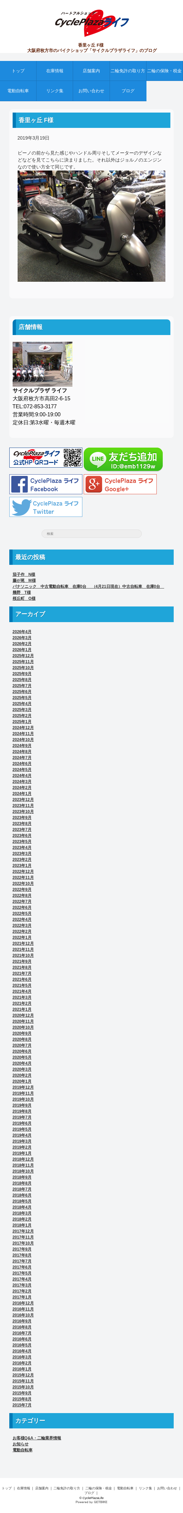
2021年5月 (22, 985)
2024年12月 (23, 727)
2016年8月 (22, 1327)
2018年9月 (22, 1177)
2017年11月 (23, 1237)
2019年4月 (22, 1135)
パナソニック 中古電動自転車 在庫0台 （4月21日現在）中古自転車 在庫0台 (88, 586)
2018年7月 (22, 1189)
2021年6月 (22, 979)
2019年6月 (22, 1123)
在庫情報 (54, 70)
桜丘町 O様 (24, 598)
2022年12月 (23, 871)
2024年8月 (22, 751)
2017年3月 (22, 1285)
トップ (18, 70)
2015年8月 (22, 1399)
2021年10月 (23, 955)
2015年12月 (23, 1375)
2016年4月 (22, 1351)
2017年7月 (22, 1261)
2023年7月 (22, 829)
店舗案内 (91, 70)
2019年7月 (22, 1117)
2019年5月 (22, 1129)
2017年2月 (22, 1291)
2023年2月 (22, 859)
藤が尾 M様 (24, 580)
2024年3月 (22, 781)
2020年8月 (22, 1039)
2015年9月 (22, 1393)
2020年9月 (22, 1033)
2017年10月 (23, 1243)
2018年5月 (22, 1201)
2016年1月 (22, 1369)
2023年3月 (22, 853)
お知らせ (21, 1444)
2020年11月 (23, 1021)
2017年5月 (22, 1273)
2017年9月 (22, 1249)
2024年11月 (23, 733)
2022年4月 (22, 919)
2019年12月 (23, 1087)
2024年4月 (22, 775)
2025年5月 (22, 697)
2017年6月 (22, 1267)
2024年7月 (22, 757)
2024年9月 (22, 745)
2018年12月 (23, 1159)
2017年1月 (22, 1297)
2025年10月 (23, 667)
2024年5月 (22, 769)
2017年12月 (23, 1231)
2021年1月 (22, 1009)
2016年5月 (22, 1345)
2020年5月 (22, 1057)
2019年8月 (22, 1111)
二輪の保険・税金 (164, 70)
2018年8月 (22, 1183)
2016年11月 (23, 1309)
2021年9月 (22, 961)
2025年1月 (22, 721)
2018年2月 (22, 1219)
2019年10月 (23, 1099)
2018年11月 (23, 1165)
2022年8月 (22, 895)
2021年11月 (23, 949)
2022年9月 (22, 889)
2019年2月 (22, 1147)
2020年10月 (23, 1027)
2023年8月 (22, 823)
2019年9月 (22, 1105)
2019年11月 (23, 1093)
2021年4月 (22, 991)
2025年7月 (22, 685)
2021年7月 (22, 973)
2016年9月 (22, 1321)
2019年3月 (22, 1141)
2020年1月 (22, 1081)
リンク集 (54, 90)
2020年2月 (22, 1075)
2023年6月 (22, 835)
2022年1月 (22, 937)
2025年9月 (22, 673)
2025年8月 (22, 679)
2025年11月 (23, 661)
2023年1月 (22, 865)
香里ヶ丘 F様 (36, 120)
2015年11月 (23, 1381)
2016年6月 (22, 1339)
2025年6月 (22, 691)
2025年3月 (22, 709)
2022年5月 (22, 913)
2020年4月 (22, 1063)
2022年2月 (22, 931)
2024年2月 (22, 787)
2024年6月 (22, 763)
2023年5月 (22, 841)
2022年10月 (23, 883)
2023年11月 (23, 805)
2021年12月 (23, 943)
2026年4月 (22, 631)
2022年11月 (23, 877)
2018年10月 (23, 1171)
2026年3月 (22, 637)
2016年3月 (22, 1357)
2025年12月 (23, 655)
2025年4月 (22, 703)
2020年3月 (22, 1069)
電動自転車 (18, 90)
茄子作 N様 (24, 574)
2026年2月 (22, 643)
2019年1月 (22, 1153)
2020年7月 (22, 1045)
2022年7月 (22, 901)
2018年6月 (22, 1195)
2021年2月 (22, 1003)
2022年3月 (22, 925)
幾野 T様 (22, 592)
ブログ (128, 90)
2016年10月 (23, 1315)
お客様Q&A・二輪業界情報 (37, 1438)
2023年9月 (22, 817)
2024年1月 (22, 793)
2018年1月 (22, 1225)
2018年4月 (22, 1207)
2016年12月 (23, 1303)
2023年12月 (23, 799)
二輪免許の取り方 (128, 70)
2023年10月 (23, 811)
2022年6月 (22, 907)
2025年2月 (22, 715)
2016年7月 (22, 1333)
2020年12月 (23, 1015)
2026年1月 (22, 649)
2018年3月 (22, 1213)
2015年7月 (22, 1405)
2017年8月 (22, 1255)
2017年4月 (22, 1279)
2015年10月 (23, 1387)
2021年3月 (22, 997)
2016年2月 (22, 1363)
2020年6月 (22, 1051)
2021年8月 (22, 967)
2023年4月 (22, 847)
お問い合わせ (91, 90)
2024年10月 (23, 739)
